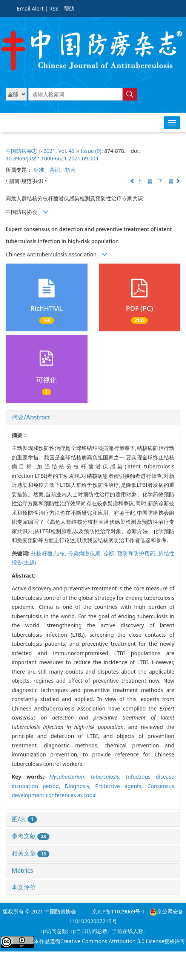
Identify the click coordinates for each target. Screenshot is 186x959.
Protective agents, (121, 786)
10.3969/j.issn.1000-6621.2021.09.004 (52, 158)
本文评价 (24, 887)
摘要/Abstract (31, 417)
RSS (53, 8)
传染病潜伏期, (85, 553)
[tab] (93, 417)
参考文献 (30, 836)
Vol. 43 (66, 150)
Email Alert (30, 8)
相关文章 (30, 853)
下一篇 (169, 180)
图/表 (24, 819)
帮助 (69, 8)
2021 (49, 150)
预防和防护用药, (137, 553)
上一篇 (141, 180)
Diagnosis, (80, 786)
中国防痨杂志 (21, 150)
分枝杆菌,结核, (49, 553)
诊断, (110, 553)
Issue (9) (91, 150)
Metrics (22, 870)
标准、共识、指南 (55, 169)
